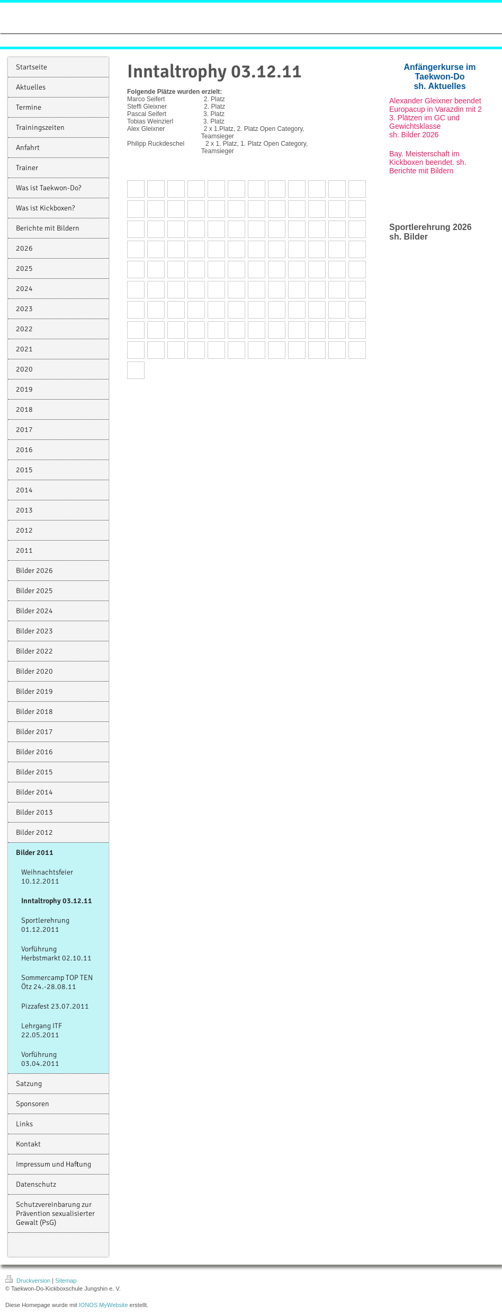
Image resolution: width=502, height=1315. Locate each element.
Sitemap (65, 1280)
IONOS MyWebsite (103, 1305)
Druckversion (28, 1280)
